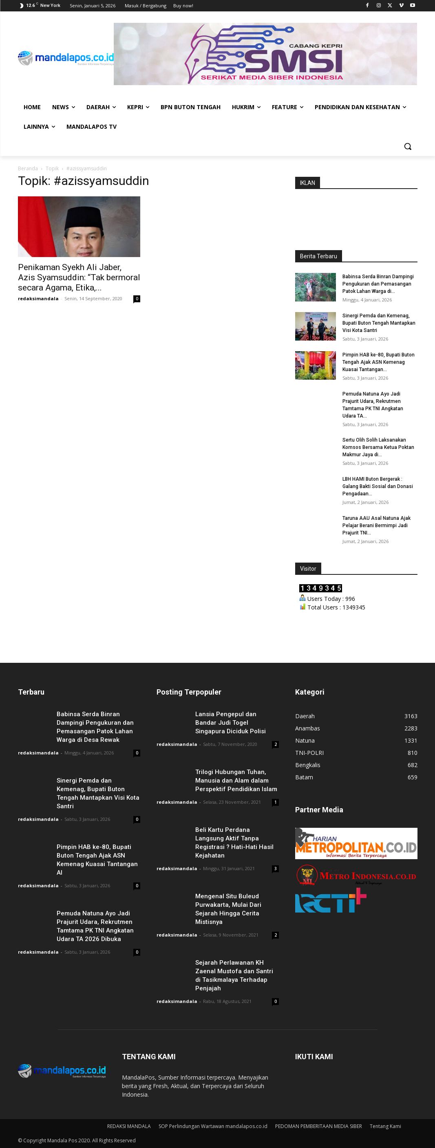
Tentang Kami (385, 1126)
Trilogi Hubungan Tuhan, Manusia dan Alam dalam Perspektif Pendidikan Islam (236, 780)
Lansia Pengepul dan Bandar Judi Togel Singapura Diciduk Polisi (230, 722)
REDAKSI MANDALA (129, 1126)
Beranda (28, 168)
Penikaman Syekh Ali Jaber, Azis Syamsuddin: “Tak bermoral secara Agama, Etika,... (79, 277)
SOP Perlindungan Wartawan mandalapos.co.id (213, 1126)
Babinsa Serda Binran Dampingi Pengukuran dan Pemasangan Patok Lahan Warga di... (378, 284)
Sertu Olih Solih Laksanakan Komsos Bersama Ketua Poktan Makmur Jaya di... (378, 447)
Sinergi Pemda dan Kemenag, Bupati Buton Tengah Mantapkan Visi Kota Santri (378, 323)
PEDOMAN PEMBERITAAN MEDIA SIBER (318, 1126)
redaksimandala (38, 298)
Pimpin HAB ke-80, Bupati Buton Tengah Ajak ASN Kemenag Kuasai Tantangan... (378, 362)
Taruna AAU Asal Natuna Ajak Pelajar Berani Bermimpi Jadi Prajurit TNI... (376, 525)
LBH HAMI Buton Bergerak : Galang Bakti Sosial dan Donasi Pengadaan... (377, 486)
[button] (407, 146)
